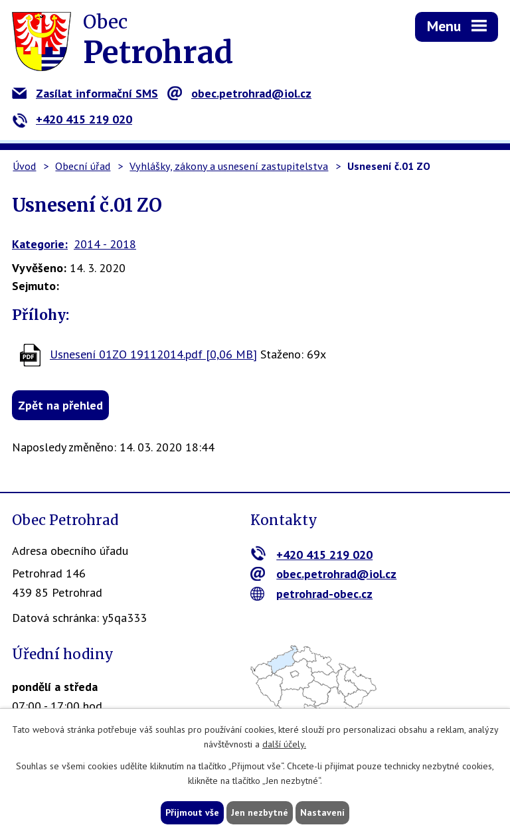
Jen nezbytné (259, 812)
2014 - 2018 (105, 244)
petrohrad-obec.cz (311, 593)
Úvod (24, 166)
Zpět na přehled (60, 405)
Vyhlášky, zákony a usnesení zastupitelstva (228, 166)
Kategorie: (40, 244)
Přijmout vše (192, 812)
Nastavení (322, 812)
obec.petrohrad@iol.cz (239, 93)
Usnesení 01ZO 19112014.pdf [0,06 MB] (153, 354)
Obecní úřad (82, 166)
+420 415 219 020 (72, 119)
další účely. (284, 745)
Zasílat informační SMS (85, 93)
